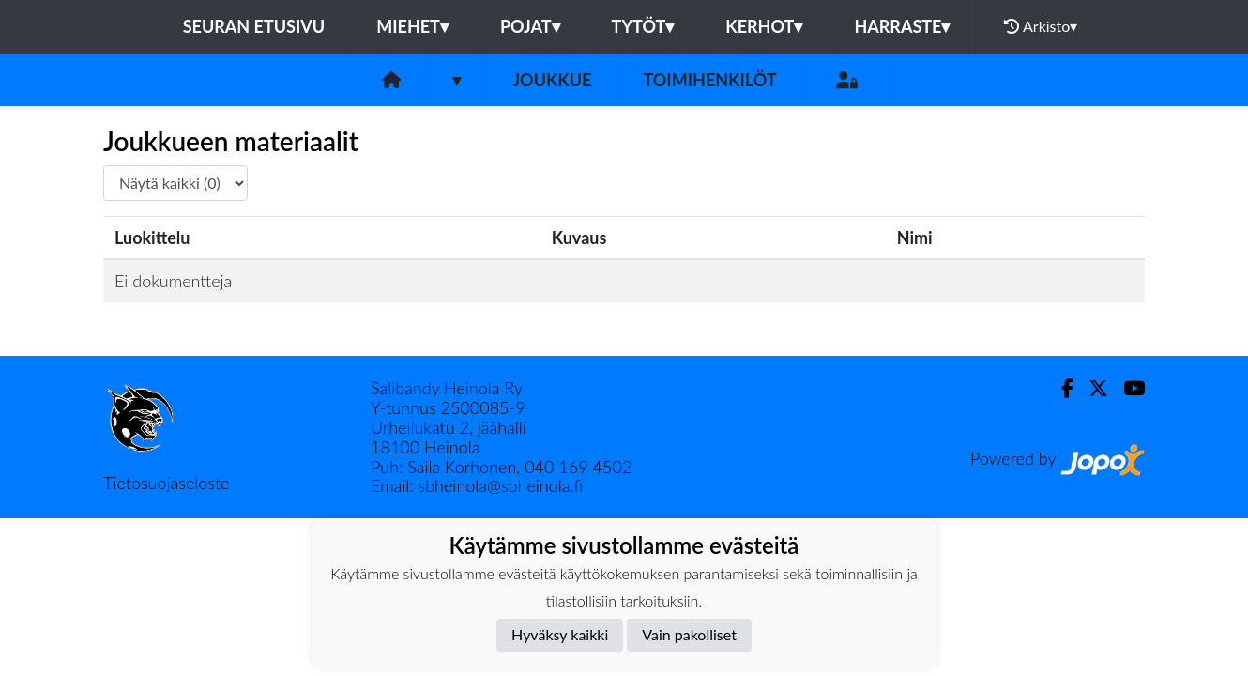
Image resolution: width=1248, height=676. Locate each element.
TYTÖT (643, 26)
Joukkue (551, 79)
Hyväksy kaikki (559, 634)
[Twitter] (1090, 388)
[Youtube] (1126, 388)
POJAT (530, 26)
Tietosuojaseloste (166, 482)
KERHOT (763, 26)
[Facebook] (1059, 388)
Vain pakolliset (689, 634)
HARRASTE (902, 26)
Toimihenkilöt (709, 79)
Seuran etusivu (254, 26)
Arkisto (1040, 26)
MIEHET (412, 26)
